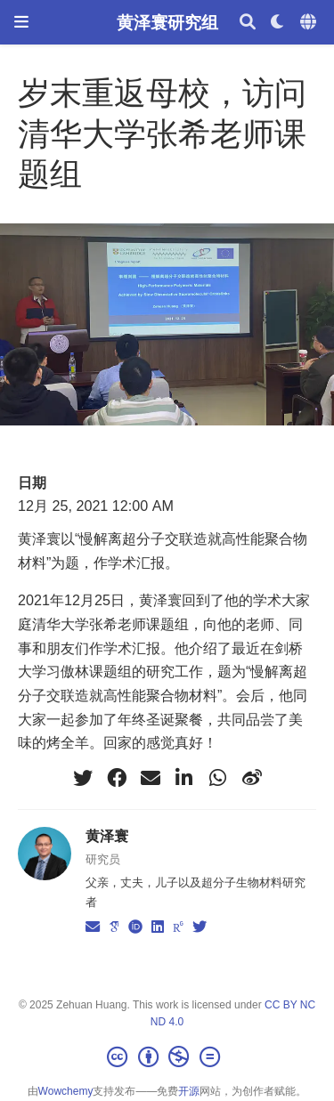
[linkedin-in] (184, 778)
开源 (189, 1091)
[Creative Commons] (166, 1057)
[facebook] (116, 778)
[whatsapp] (218, 778)
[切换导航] (21, 22)
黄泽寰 (107, 836)
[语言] (310, 22)
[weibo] (252, 778)
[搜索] (248, 22)
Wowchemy (66, 1091)
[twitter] (82, 778)
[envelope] (150, 778)
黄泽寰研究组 (167, 22)
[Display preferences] (278, 22)
